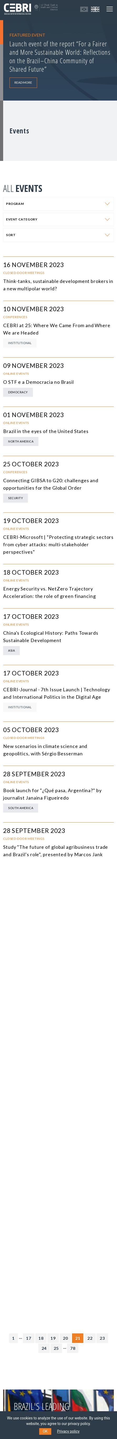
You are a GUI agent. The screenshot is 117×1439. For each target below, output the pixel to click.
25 (56, 1348)
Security (15, 498)
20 (65, 1338)
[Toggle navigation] (109, 9)
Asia (11, 650)
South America (20, 808)
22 (90, 1338)
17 (28, 1338)
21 (77, 1338)
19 (53, 1338)
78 (72, 1348)
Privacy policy (68, 1431)
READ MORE (23, 82)
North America (20, 441)
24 (44, 1348)
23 (102, 1338)
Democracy (18, 392)
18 (41, 1338)
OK (45, 1431)
